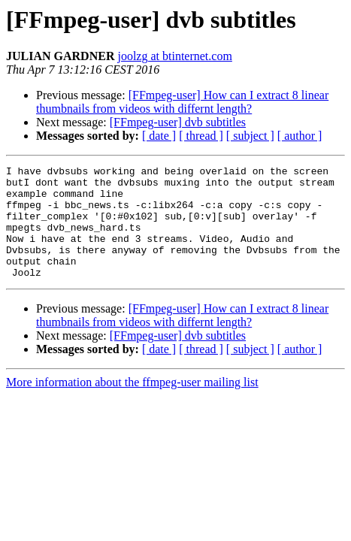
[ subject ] (250, 135)
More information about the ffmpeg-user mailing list (132, 404)
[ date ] (159, 135)
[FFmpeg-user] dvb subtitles (178, 122)
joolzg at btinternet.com (174, 56)
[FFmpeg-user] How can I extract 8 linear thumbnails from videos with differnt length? (182, 102)
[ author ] (299, 135)
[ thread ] (201, 135)
